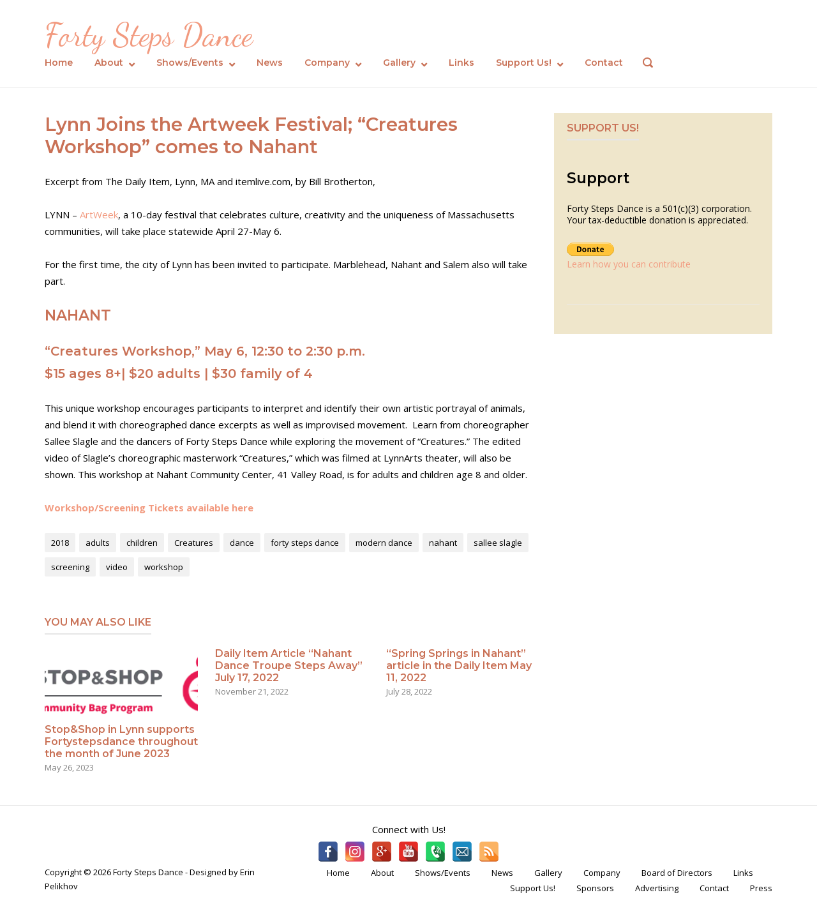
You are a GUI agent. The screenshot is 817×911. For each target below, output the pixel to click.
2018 (60, 542)
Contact (604, 62)
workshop (163, 567)
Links (461, 62)
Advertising (656, 888)
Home (59, 62)
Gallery (399, 62)
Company (327, 62)
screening (70, 567)
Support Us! (523, 62)
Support (598, 178)
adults (98, 542)
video (117, 567)
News (270, 62)
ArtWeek (99, 214)
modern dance (384, 542)
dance (242, 542)
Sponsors (595, 888)
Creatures (193, 542)
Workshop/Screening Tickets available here (149, 507)
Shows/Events (189, 62)
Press (761, 888)
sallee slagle (498, 542)
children (142, 542)
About (108, 62)
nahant (443, 542)
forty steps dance (305, 542)
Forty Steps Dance (149, 35)
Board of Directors (676, 872)
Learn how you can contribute (629, 264)
